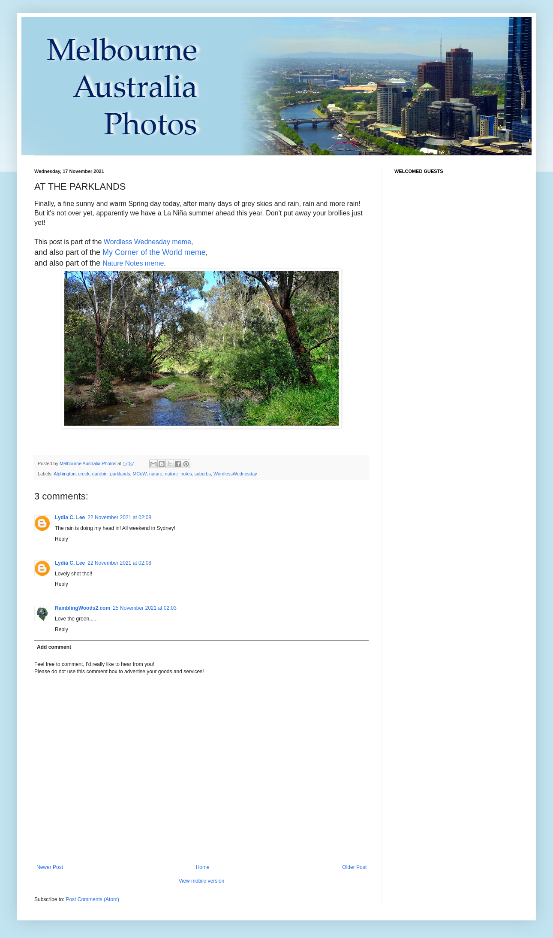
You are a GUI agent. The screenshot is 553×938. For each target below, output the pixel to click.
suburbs (203, 473)
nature (155, 473)
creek (83, 473)
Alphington (64, 473)
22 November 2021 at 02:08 (119, 517)
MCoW (140, 473)
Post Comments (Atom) (92, 899)
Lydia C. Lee (70, 517)
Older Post (354, 867)
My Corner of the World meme (154, 252)
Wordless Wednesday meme (147, 241)
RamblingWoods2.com (82, 608)
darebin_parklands (111, 473)
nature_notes (178, 473)
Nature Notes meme (133, 263)
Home (203, 867)
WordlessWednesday (235, 473)
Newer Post (49, 867)
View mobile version (202, 881)
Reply (61, 539)
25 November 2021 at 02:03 (145, 608)
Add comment (54, 647)
